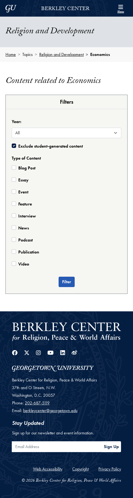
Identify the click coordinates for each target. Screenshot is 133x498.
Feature (25, 204)
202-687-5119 (37, 403)
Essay (23, 180)
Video (23, 264)
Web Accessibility (47, 469)
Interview (27, 216)
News (23, 228)
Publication (28, 252)
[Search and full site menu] (121, 8)
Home (10, 54)
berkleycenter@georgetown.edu (50, 410)
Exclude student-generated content (50, 146)
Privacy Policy (109, 469)
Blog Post (26, 168)
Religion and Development (61, 54)
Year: (16, 121)
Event (23, 192)
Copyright (80, 469)
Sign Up (111, 446)
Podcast (25, 240)
